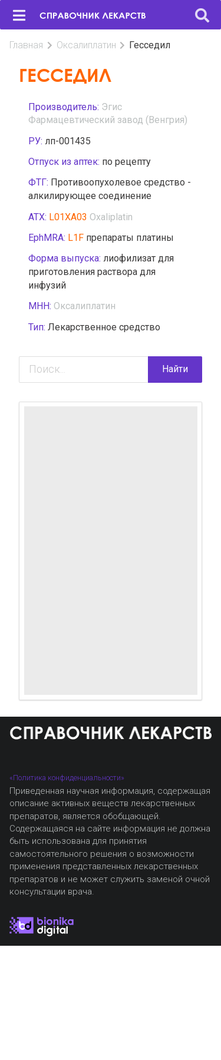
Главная (26, 45)
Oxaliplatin (111, 217)
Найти (175, 369)
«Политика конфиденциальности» (66, 777)
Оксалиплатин (86, 45)
